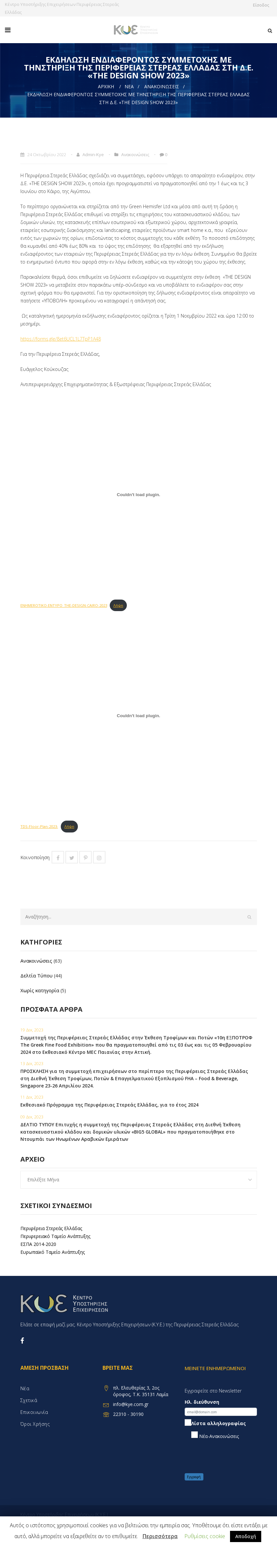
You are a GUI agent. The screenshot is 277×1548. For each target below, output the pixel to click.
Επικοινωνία (34, 1412)
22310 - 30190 (128, 1414)
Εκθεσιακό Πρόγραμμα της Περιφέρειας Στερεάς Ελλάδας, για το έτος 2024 (109, 1105)
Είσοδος (262, 5)
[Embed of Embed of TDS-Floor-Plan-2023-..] (138, 715)
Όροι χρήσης (35, 1424)
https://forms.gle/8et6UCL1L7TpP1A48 (60, 339)
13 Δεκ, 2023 (31, 1063)
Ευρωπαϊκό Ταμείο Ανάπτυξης (52, 1252)
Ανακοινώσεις (161, 86)
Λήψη (118, 605)
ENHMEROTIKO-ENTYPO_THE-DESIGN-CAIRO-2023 (63, 605)
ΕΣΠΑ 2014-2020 (38, 1244)
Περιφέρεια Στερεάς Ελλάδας (51, 1228)
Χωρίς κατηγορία (39, 990)
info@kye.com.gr (131, 1404)
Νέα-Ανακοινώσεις (215, 1435)
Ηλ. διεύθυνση (202, 1402)
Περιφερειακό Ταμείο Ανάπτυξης (55, 1236)
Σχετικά (28, 1400)
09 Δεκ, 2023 (31, 1117)
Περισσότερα (160, 1536)
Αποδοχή (245, 1536)
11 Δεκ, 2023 (31, 1097)
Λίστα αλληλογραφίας (215, 1423)
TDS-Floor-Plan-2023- (39, 826)
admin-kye (93, 154)
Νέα (129, 86)
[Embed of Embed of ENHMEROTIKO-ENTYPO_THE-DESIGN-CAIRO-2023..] (138, 494)
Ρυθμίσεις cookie (204, 1536)
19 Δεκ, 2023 (31, 1030)
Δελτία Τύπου (36, 975)
